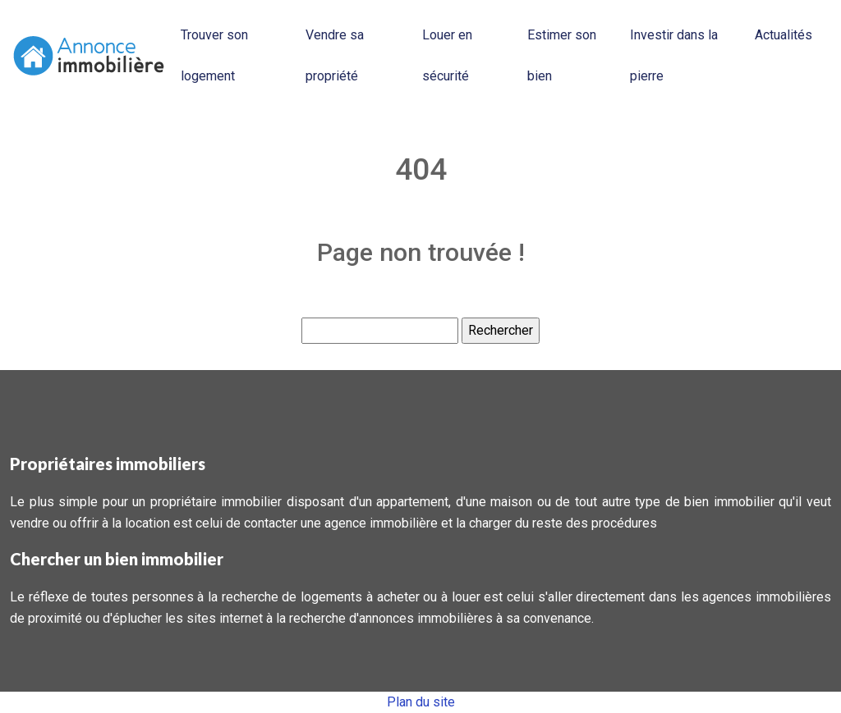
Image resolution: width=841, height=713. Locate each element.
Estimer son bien (561, 55)
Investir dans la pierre (674, 55)
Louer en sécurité (447, 55)
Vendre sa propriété (335, 55)
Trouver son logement (214, 55)
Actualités (783, 35)
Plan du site (421, 702)
